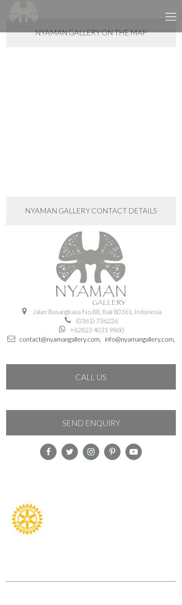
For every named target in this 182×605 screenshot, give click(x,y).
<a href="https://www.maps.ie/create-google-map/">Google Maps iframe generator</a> (91, 112)
